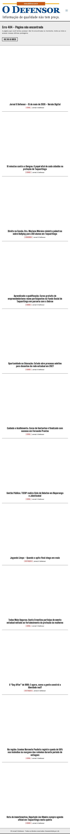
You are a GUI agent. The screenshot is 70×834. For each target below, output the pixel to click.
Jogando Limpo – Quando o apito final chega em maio (35, 557)
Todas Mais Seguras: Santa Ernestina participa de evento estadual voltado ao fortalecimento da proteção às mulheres (35, 621)
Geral (28, 107)
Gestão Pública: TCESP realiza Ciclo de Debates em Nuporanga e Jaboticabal (35, 494)
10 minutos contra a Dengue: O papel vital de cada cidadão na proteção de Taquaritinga (35, 167)
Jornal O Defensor (38, 107)
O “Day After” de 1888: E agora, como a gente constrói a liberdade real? (35, 686)
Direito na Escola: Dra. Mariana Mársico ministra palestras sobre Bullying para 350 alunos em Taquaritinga (35, 232)
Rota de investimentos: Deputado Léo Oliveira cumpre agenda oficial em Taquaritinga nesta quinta (35, 818)
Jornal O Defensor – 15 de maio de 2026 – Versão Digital (35, 104)
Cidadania (28, 237)
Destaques (28, 561)
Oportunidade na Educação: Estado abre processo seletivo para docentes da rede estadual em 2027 (35, 365)
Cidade (28, 172)
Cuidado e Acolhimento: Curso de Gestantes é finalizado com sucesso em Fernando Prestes (35, 429)
